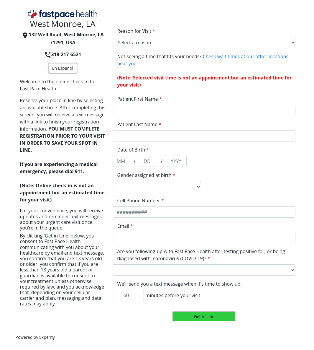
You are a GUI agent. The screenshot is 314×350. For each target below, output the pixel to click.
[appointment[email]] (204, 237)
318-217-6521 (62, 54)
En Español (62, 68)
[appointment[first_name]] (204, 110)
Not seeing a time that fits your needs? (202, 60)
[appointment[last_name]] (204, 135)
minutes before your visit (172, 295)
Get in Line (204, 316)
